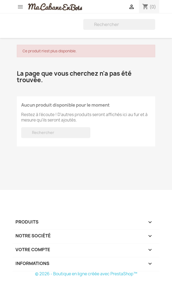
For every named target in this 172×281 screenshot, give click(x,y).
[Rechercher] (119, 24)
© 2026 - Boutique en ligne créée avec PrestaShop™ (86, 274)
